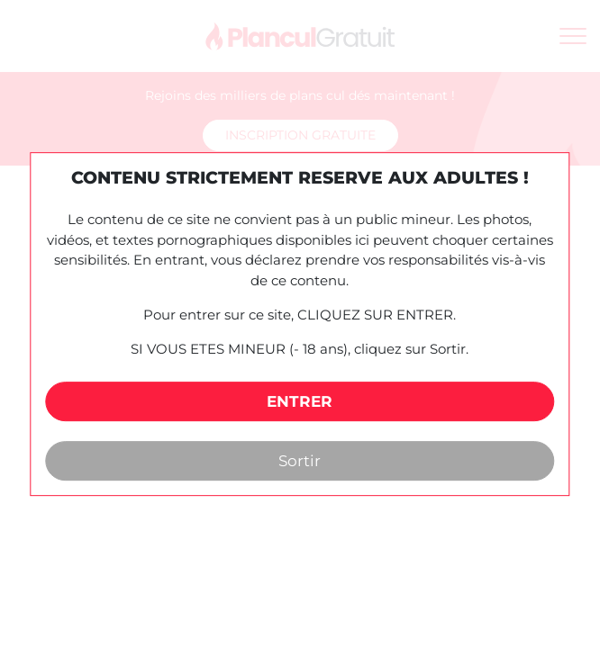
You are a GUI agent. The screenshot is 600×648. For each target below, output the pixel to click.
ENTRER (299, 401)
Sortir (299, 460)
